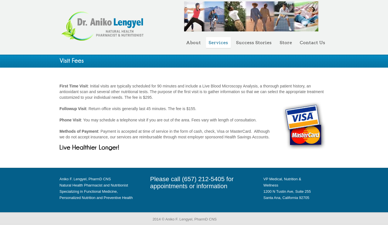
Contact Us (312, 42)
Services (218, 42)
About (193, 42)
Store (286, 42)
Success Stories (254, 42)
